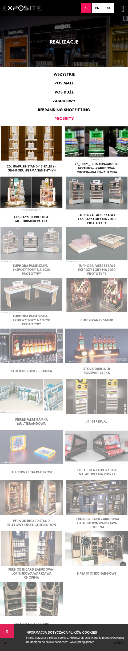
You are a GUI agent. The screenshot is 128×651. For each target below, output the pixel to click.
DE (109, 8)
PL (86, 8)
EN (97, 8)
